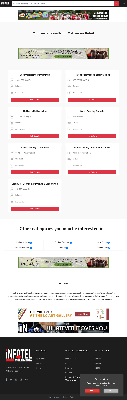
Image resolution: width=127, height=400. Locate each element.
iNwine (98, 359)
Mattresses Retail (20, 93)
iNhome (98, 363)
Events (38, 368)
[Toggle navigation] (126, 3)
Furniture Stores (22, 242)
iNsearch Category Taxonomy (74, 379)
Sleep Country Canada (92, 111)
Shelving (62, 248)
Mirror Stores (102, 242)
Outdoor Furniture (62, 242)
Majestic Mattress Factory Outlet (92, 74)
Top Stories (40, 359)
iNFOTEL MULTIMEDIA (20, 368)
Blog (67, 363)
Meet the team (71, 359)
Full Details (35, 99)
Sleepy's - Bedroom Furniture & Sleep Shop (35, 183)
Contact (39, 363)
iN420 (97, 368)
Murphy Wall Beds (23, 248)
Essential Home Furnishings (35, 74)
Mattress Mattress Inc (35, 111)
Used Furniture (102, 248)
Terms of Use (53, 397)
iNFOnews (41, 350)
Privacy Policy (69, 397)
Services (68, 368)
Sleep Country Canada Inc (35, 147)
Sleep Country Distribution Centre (92, 147)
